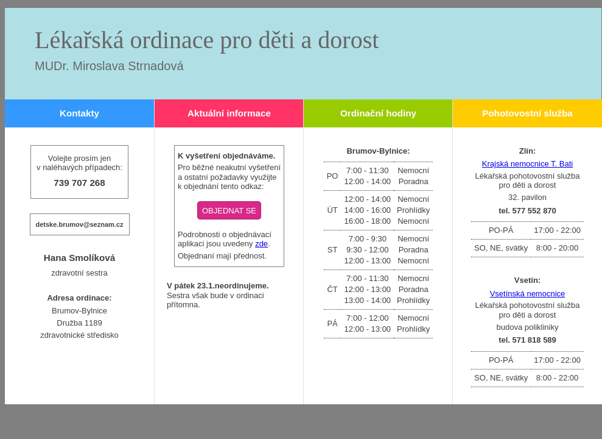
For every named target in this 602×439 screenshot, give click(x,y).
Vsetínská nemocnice (527, 293)
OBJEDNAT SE (229, 210)
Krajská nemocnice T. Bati (527, 163)
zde (261, 243)
